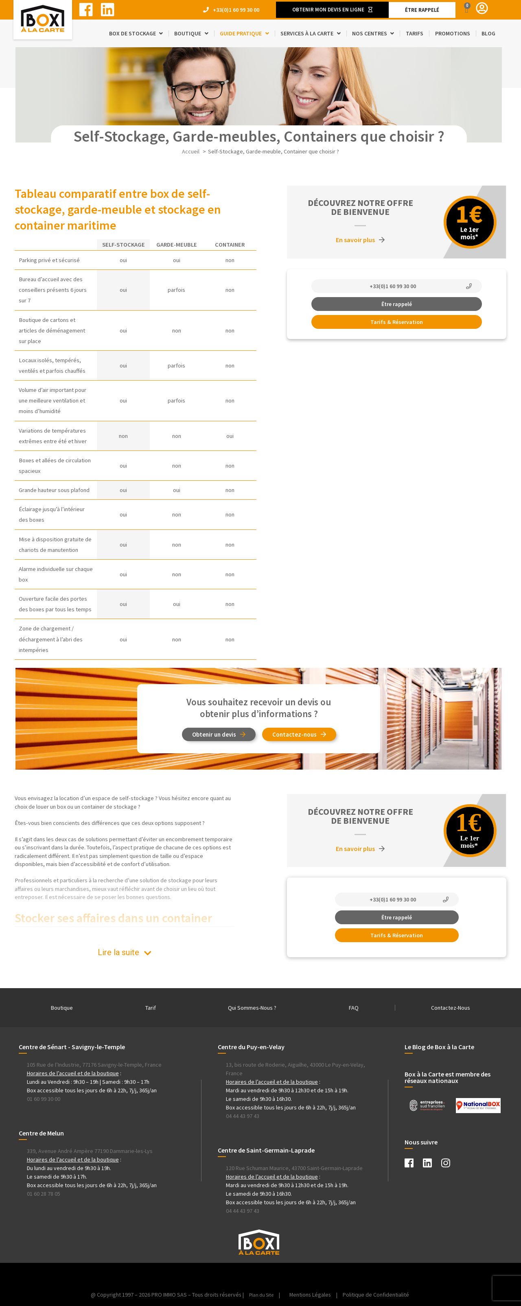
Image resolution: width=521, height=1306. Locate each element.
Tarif (150, 1007)
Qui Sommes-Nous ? (252, 1007)
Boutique (62, 1007)
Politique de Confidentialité (380, 1294)
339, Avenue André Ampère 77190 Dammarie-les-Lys (90, 1151)
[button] (332, 10)
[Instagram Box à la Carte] (449, 1164)
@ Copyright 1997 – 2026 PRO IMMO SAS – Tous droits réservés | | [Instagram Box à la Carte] (185, 1294)
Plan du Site (262, 1294)
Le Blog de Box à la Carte (439, 1047)
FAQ (354, 1007)
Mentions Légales (313, 1294)
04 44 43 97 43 (242, 1116)
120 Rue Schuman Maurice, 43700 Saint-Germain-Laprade (294, 1168)
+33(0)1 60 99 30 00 (236, 9)
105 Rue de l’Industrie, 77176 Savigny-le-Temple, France (94, 1064)
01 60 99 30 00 (43, 1099)
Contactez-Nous (450, 1007)
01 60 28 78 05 (43, 1193)
